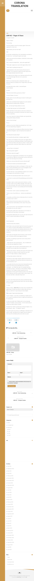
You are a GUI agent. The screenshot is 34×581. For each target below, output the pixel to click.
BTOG (9, 429)
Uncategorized (10, 425)
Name (9, 372)
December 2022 (10, 478)
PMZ (9, 433)
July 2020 (9, 547)
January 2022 (10, 504)
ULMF (9, 435)
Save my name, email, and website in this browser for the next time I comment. (19, 382)
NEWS (8, 422)
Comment (10, 364)
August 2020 (9, 544)
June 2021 (9, 521)
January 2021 (10, 532)
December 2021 (10, 506)
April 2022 (9, 497)
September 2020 (10, 542)
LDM (7, 33)
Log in (8, 557)
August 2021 (9, 516)
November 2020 (10, 537)
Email (21, 372)
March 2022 (9, 499)
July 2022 (9, 490)
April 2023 (9, 473)
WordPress (19, 577)
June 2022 (9, 492)
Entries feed (9, 559)
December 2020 (10, 535)
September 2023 (10, 468)
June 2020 (9, 549)
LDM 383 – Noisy (10, 352)
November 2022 (10, 480)
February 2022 (10, 501)
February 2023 (10, 475)
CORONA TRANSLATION (19, 4)
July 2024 (9, 466)
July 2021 (9, 518)
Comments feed (10, 561)
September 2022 (10, 485)
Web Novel (9, 427)
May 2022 (9, 494)
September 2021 (10, 513)
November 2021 (10, 509)
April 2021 (9, 525)
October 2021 (10, 511)
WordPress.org (10, 564)
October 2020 (10, 540)
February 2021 (10, 530)
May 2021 (9, 523)
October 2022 (10, 482)
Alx (26, 577)
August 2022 (9, 487)
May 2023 (9, 471)
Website (9, 376)
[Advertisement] (19, 22)
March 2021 (9, 528)
